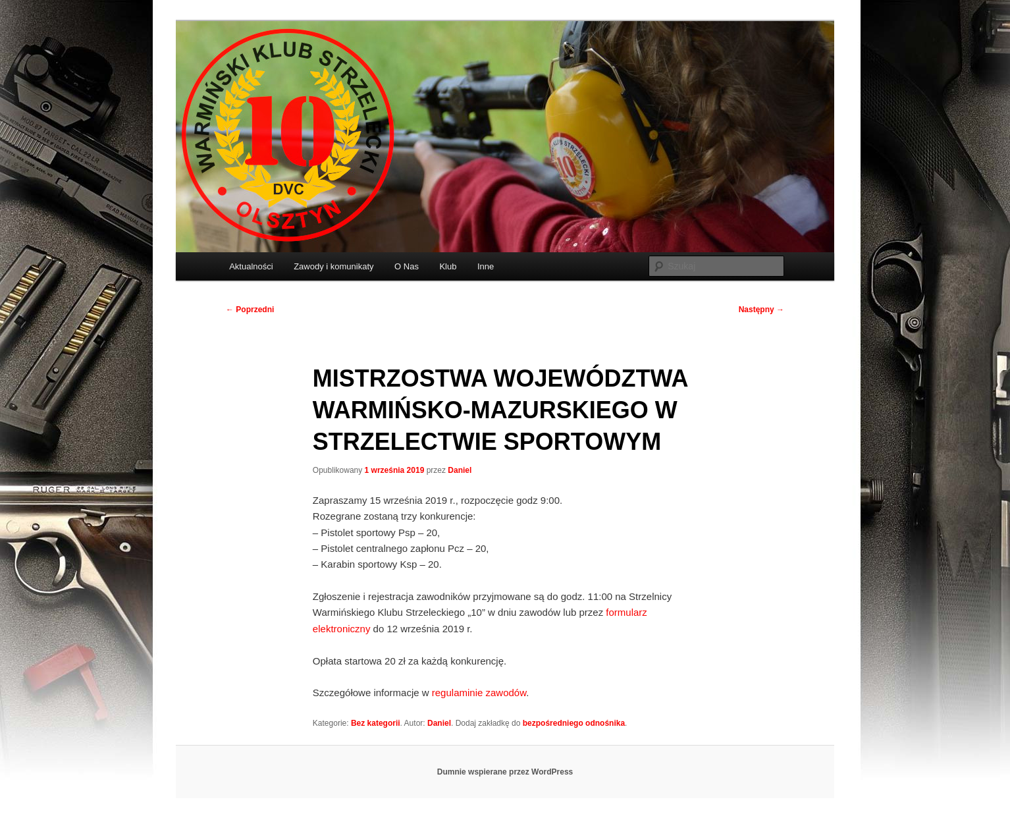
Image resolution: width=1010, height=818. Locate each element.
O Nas (406, 266)
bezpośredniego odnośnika (574, 723)
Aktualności (251, 266)
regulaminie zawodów (479, 692)
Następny (761, 309)
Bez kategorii (375, 723)
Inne (485, 266)
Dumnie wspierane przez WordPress (505, 772)
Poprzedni (250, 309)
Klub (447, 266)
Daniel (459, 470)
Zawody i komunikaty (333, 266)
